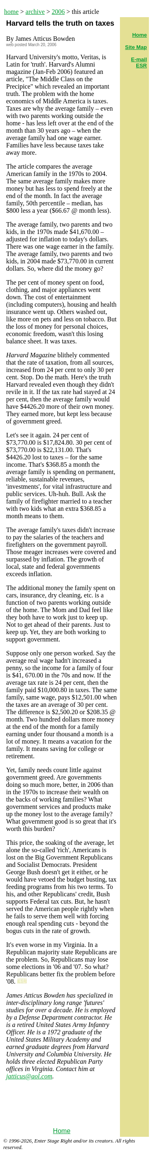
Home (62, 1130)
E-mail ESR (139, 62)
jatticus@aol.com (29, 1076)
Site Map (136, 47)
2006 (58, 11)
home (11, 11)
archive (35, 11)
